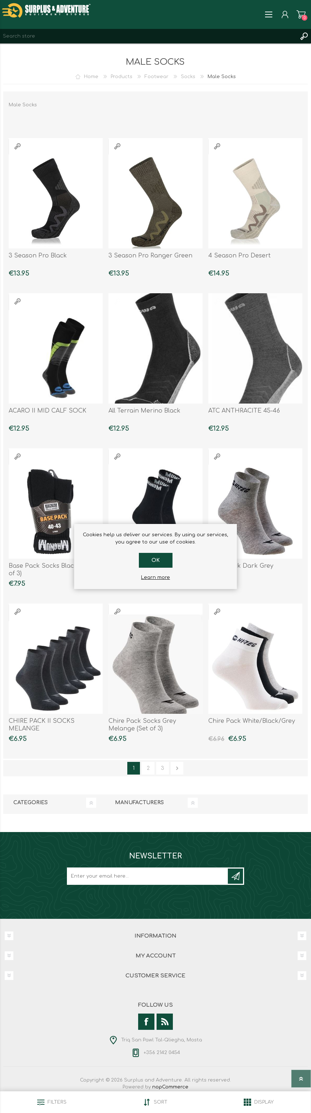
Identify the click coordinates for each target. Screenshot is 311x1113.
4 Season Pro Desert (239, 255)
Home (91, 76)
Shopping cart (301, 14)
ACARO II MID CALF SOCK (47, 411)
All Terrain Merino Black (144, 411)
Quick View (17, 146)
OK (156, 560)
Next (177, 768)
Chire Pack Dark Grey (240, 566)
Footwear (157, 76)
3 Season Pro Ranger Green (150, 255)
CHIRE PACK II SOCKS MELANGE (41, 725)
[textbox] (148, 36)
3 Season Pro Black (38, 255)
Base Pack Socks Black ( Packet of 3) (56, 570)
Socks (188, 76)
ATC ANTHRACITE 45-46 (244, 411)
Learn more (155, 577)
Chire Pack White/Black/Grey (251, 721)
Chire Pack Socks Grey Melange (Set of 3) (142, 725)
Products (121, 76)
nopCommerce (170, 1086)
